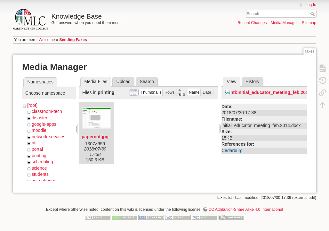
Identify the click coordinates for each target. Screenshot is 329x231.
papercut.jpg (95, 136)
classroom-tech (47, 111)
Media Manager (284, 23)
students (40, 174)
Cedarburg (232, 150)
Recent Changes (252, 23)
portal (37, 149)
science (39, 168)
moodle (39, 130)
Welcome (47, 40)
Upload (123, 81)
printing (39, 155)
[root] (32, 105)
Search (313, 14)
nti (34, 142)
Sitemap (309, 23)
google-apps (44, 124)
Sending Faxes (73, 40)
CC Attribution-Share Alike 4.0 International (245, 210)
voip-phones (44, 180)
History (252, 81)
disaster (39, 117)
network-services (48, 136)
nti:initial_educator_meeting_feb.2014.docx (276, 92)
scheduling (42, 161)
